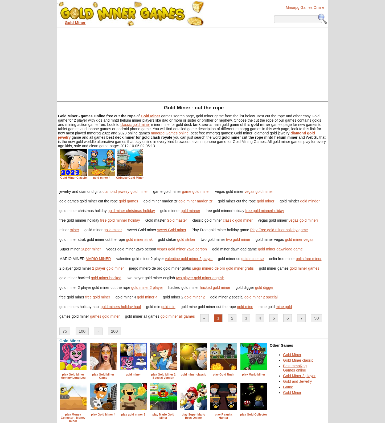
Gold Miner (292, 355)
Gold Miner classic (298, 360)
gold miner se (252, 259)
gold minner (190, 211)
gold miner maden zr (195, 201)
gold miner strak (139, 239)
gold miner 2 (195, 297)
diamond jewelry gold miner (125, 191)
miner (74, 230)
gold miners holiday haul (121, 307)
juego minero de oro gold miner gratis (223, 268)
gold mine (245, 307)
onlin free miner (309, 259)
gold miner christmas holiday (131, 211)
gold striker (186, 239)
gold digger (264, 287)
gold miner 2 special (261, 297)
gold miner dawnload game (280, 249)
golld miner (113, 230)
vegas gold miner (258, 191)
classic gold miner (135, 124)
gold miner (265, 201)
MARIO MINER (98, 259)
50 (316, 318)
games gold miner (105, 316)
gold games (128, 201)
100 (82, 331)
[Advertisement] (192, 64)
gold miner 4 (147, 297)
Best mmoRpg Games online (295, 368)
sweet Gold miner (171, 230)
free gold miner (97, 297)
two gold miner (238, 239)
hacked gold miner (215, 287)
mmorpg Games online (170, 133)
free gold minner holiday (120, 220)
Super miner (91, 249)
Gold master (177, 220)
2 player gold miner (108, 268)
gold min (168, 307)
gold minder (310, 201)
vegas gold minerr (303, 220)
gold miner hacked (106, 278)
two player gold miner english (200, 278)
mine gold (284, 307)
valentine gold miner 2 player (189, 259)
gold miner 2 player (147, 287)
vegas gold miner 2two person (182, 249)
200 (114, 331)
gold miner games (304, 268)
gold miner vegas (299, 239)
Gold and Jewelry (297, 381)
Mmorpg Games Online (305, 7)
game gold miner (196, 191)
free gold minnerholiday (264, 211)
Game (288, 387)
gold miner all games (178, 316)
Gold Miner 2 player (299, 376)
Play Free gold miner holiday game (279, 230)
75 (65, 331)
